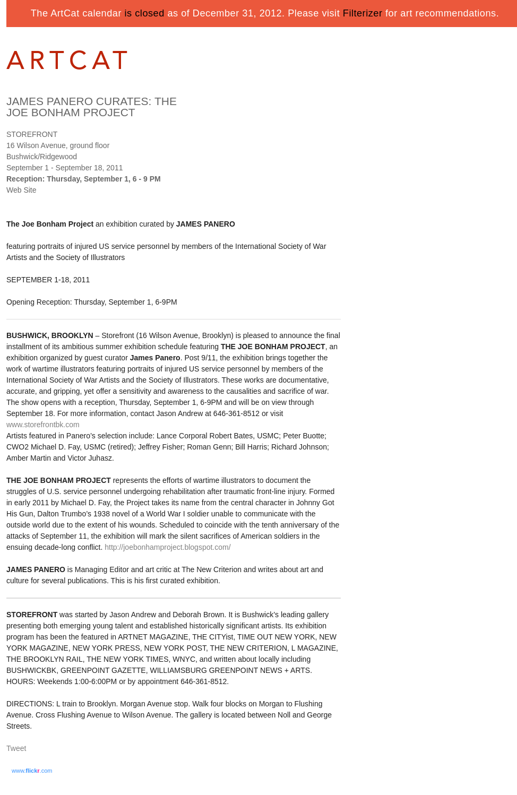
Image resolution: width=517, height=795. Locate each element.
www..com (32, 770)
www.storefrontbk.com (43, 424)
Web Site (21, 190)
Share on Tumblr (48, 749)
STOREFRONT (31, 134)
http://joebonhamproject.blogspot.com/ (167, 547)
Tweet (16, 748)
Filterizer (363, 13)
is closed (145, 13)
